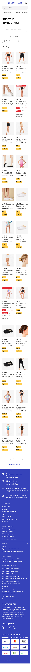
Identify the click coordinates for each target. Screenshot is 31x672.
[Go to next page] (21, 458)
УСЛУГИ (4, 543)
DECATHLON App (7, 516)
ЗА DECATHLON (6, 503)
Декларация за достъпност (10, 599)
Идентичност (6, 506)
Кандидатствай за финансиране (12, 561)
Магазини (5, 521)
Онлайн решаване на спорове (11, 583)
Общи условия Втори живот (10, 581)
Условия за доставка (8, 529)
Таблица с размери (8, 534)
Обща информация (8, 573)
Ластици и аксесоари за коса (13, 29)
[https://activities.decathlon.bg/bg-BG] (15, 482)
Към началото (14, 464)
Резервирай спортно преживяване (12, 551)
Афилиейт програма (8, 554)
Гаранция (5, 586)
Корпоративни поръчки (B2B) (11, 559)
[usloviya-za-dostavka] (15, 489)
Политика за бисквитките (10, 571)
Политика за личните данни (10, 568)
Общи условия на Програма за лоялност (14, 578)
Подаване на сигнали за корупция (12, 591)
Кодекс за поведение (8, 594)
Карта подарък (6, 556)
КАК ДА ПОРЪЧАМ (7, 526)
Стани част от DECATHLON (10, 519)
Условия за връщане (8, 536)
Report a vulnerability (8, 596)
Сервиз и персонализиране (10, 549)
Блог (3, 514)
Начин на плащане (7, 531)
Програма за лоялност (9, 511)
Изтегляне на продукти (9, 588)
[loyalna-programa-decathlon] (15, 475)
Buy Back (4, 546)
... (14, 12)
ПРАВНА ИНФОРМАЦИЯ (9, 566)
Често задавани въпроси (9, 539)
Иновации (5, 509)
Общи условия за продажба (10, 576)
